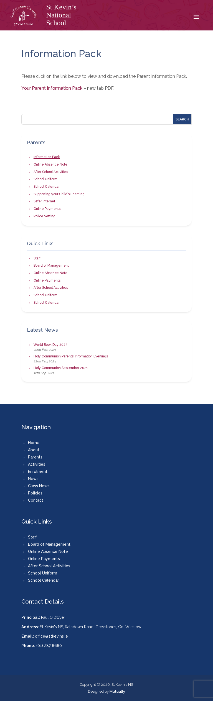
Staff (37, 258)
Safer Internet (44, 201)
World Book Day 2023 (50, 345)
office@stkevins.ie (51, 636)
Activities (36, 464)
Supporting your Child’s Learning (59, 194)
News (33, 478)
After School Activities (51, 172)
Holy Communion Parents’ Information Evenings (71, 356)
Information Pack (47, 157)
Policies (35, 493)
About (33, 450)
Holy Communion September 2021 (61, 368)
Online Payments (47, 209)
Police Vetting (44, 216)
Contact (35, 500)
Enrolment (37, 471)
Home (33, 442)
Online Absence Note (50, 164)
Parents (35, 457)
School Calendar (47, 187)
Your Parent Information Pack (52, 88)
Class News (39, 486)
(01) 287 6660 (49, 645)
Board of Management (51, 265)
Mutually (117, 691)
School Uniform (45, 179)
